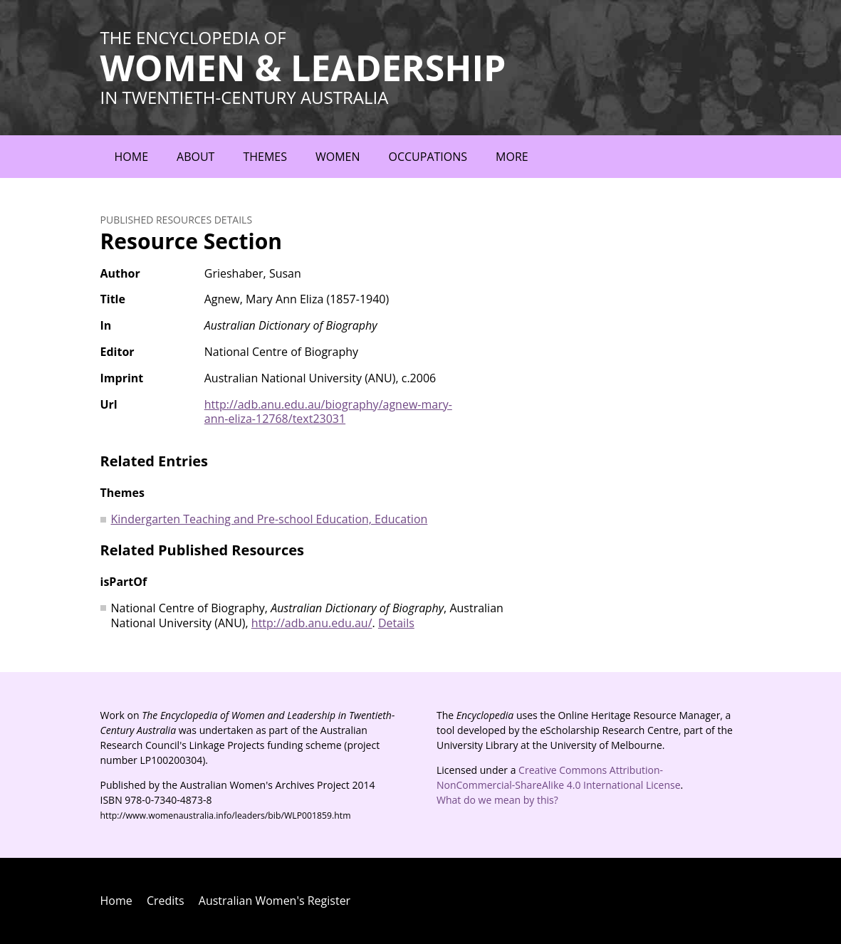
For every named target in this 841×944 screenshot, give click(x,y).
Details (396, 623)
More (512, 156)
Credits (165, 900)
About (195, 156)
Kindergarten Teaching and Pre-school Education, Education (269, 519)
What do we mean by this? (497, 800)
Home (132, 156)
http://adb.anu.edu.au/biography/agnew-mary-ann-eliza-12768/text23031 (328, 412)
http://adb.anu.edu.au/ (311, 623)
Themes (265, 156)
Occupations (428, 156)
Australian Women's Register (274, 900)
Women (337, 156)
